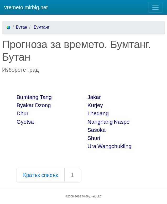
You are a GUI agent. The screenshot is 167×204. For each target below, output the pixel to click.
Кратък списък (40, 175)
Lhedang (98, 113)
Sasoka (96, 130)
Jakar (94, 97)
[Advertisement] (63, 83)
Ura (91, 146)
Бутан (21, 27)
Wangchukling (114, 146)
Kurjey (95, 105)
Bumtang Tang (34, 97)
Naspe (121, 122)
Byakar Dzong (34, 105)
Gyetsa (25, 122)
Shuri (93, 138)
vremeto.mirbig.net (26, 7)
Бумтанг (41, 27)
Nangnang (100, 122)
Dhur (22, 113)
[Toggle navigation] (155, 7)
